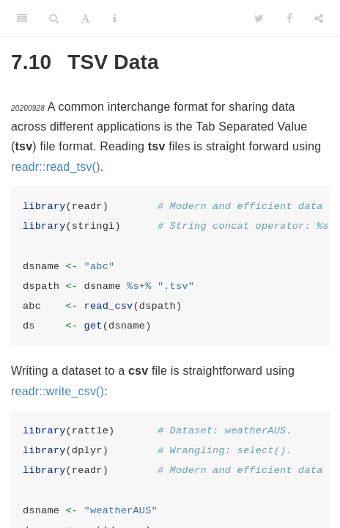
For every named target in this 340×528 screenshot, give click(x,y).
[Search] (54, 18)
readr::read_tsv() (55, 167)
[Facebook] (289, 18)
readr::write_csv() (57, 391)
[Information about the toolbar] (115, 18)
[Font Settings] (85, 18)
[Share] (318, 18)
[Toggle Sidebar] (22, 18)
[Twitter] (259, 18)
